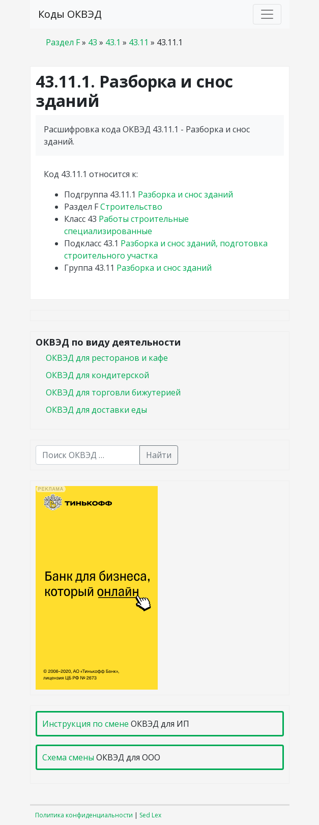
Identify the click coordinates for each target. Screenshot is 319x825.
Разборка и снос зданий (185, 194)
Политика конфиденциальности (84, 815)
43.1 (113, 42)
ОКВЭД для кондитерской (97, 375)
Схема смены (68, 757)
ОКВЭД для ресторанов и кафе (107, 357)
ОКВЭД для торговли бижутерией (113, 392)
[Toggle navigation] (267, 14)
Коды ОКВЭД (70, 14)
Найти (158, 455)
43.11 (139, 42)
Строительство (131, 206)
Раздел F (63, 42)
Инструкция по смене (85, 723)
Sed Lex (150, 815)
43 (92, 42)
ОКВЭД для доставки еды (96, 409)
